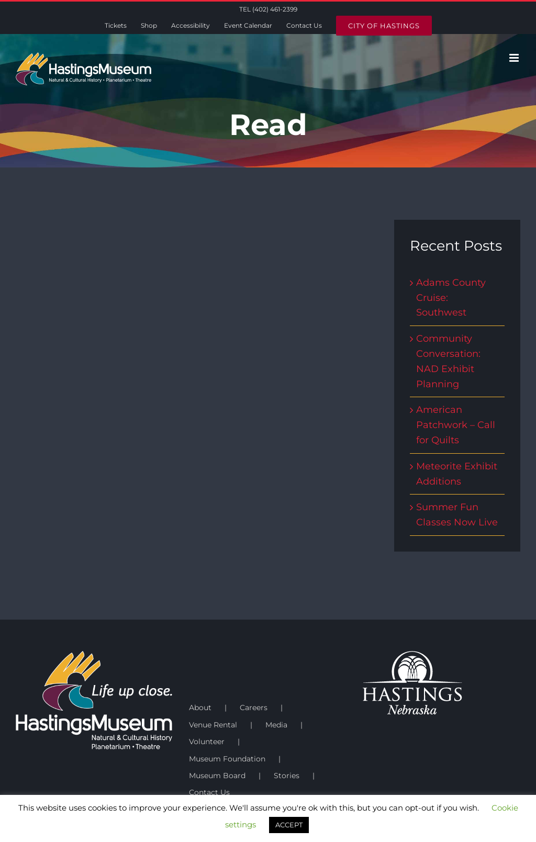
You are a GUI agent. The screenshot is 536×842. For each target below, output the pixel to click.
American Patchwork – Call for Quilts (455, 425)
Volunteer (207, 741)
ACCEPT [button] (289, 825)
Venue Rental (213, 724)
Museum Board (217, 775)
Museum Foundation (227, 759)
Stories (286, 775)
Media (276, 724)
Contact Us (209, 792)
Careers (253, 707)
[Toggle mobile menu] (514, 57)
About (200, 707)
